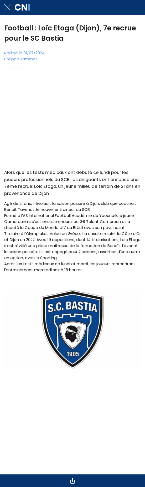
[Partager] (72, 480)
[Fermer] (7, 7)
